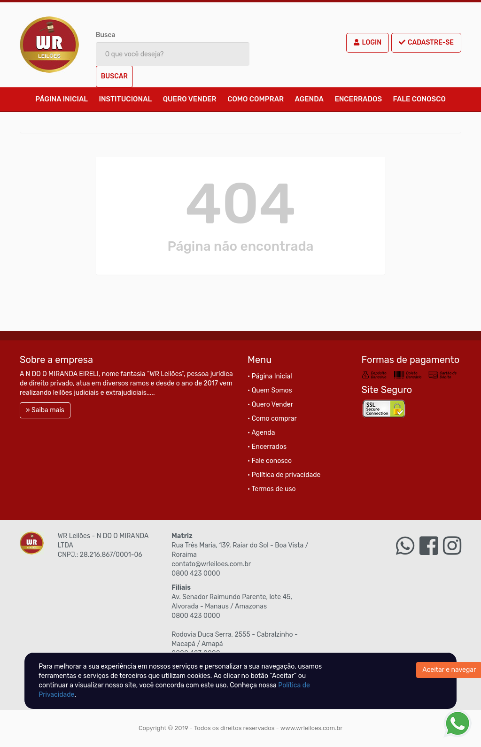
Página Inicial (61, 99)
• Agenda (261, 433)
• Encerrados (267, 447)
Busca (106, 35)
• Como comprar (272, 419)
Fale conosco (419, 99)
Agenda (309, 99)
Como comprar (255, 99)
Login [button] (367, 42)
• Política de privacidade (284, 475)
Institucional (125, 99)
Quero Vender (190, 99)
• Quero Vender (270, 404)
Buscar (114, 76)
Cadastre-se (426, 42)
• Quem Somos (270, 390)
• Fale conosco (270, 461)
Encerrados (358, 99)
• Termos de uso (272, 489)
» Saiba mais (45, 410)
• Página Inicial (270, 376)
